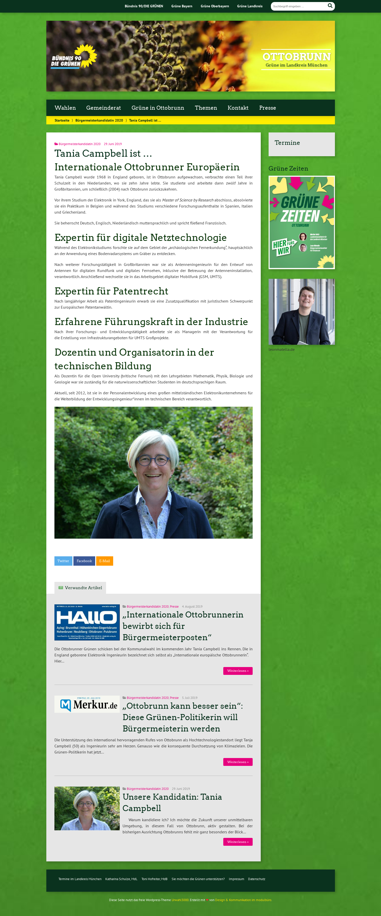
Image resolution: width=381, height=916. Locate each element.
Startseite (62, 120)
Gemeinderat (103, 108)
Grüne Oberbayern (215, 6)
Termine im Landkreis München (80, 879)
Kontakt (238, 108)
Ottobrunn (297, 57)
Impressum (236, 879)
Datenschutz (256, 879)
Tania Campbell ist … (103, 153)
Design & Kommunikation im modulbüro (243, 900)
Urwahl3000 (180, 900)
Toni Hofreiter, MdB (155, 879)
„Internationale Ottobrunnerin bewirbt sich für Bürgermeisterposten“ (183, 626)
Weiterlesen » (238, 671)
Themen (206, 108)
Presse (267, 108)
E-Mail (104, 561)
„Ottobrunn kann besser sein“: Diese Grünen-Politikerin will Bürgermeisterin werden (183, 717)
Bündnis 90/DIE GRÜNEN (144, 6)
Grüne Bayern (181, 6)
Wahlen (65, 108)
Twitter (63, 561)
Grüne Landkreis (250, 6)
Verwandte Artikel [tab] (83, 587)
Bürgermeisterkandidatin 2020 (99, 120)
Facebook (84, 561)
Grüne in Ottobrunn (158, 108)
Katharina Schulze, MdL (121, 879)
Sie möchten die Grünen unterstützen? (198, 879)
